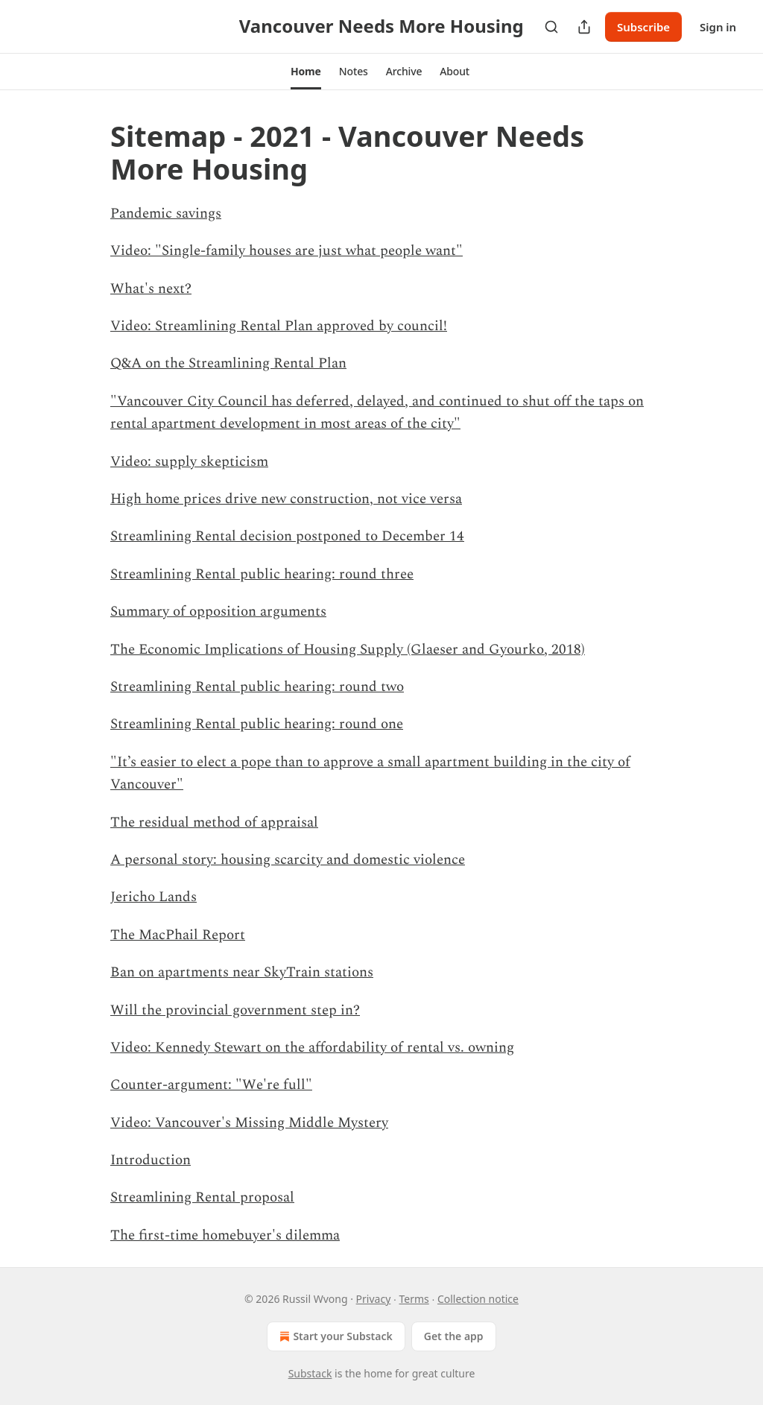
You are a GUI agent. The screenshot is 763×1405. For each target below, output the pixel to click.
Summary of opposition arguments (218, 611)
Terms (413, 1299)
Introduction (150, 1160)
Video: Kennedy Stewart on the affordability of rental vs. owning (312, 1047)
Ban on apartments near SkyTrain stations (241, 972)
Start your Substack (334, 1336)
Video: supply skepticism (189, 462)
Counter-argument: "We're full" (211, 1085)
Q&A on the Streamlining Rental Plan (228, 363)
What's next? (150, 289)
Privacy (373, 1299)
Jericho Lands (153, 897)
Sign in (718, 26)
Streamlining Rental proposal (202, 1197)
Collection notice (478, 1299)
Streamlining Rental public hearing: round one (256, 724)
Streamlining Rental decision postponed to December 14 (287, 536)
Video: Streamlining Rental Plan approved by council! (278, 326)
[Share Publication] (584, 27)
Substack (310, 1373)
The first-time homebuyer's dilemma (225, 1235)
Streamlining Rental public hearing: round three (262, 574)
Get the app (454, 1336)
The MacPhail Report (177, 935)
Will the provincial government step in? (235, 1010)
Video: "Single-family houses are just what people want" (286, 251)
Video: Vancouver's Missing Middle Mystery (249, 1123)
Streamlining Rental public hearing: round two (257, 687)
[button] (306, 71)
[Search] (551, 27)
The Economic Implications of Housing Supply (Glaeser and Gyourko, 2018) (347, 649)
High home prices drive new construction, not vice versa (286, 499)
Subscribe (643, 26)
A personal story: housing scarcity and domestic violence (287, 860)
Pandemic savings (165, 213)
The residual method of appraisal (214, 822)
